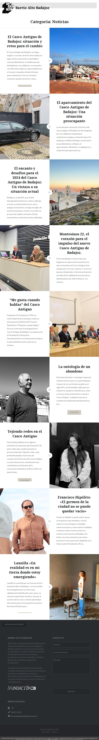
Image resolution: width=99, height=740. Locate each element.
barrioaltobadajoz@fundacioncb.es (22, 716)
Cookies (54, 732)
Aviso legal (45, 732)
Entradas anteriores (14, 624)
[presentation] (69, 681)
